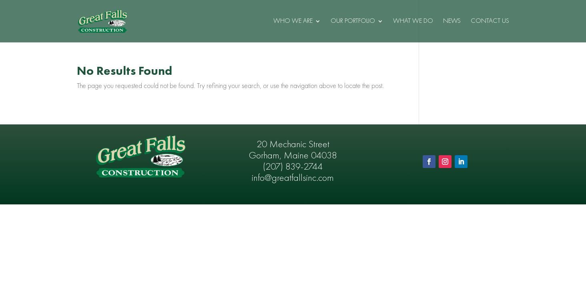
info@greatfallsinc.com (293, 178)
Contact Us (490, 21)
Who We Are (293, 21)
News (452, 21)
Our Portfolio (353, 21)
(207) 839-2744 (293, 167)
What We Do (413, 21)
